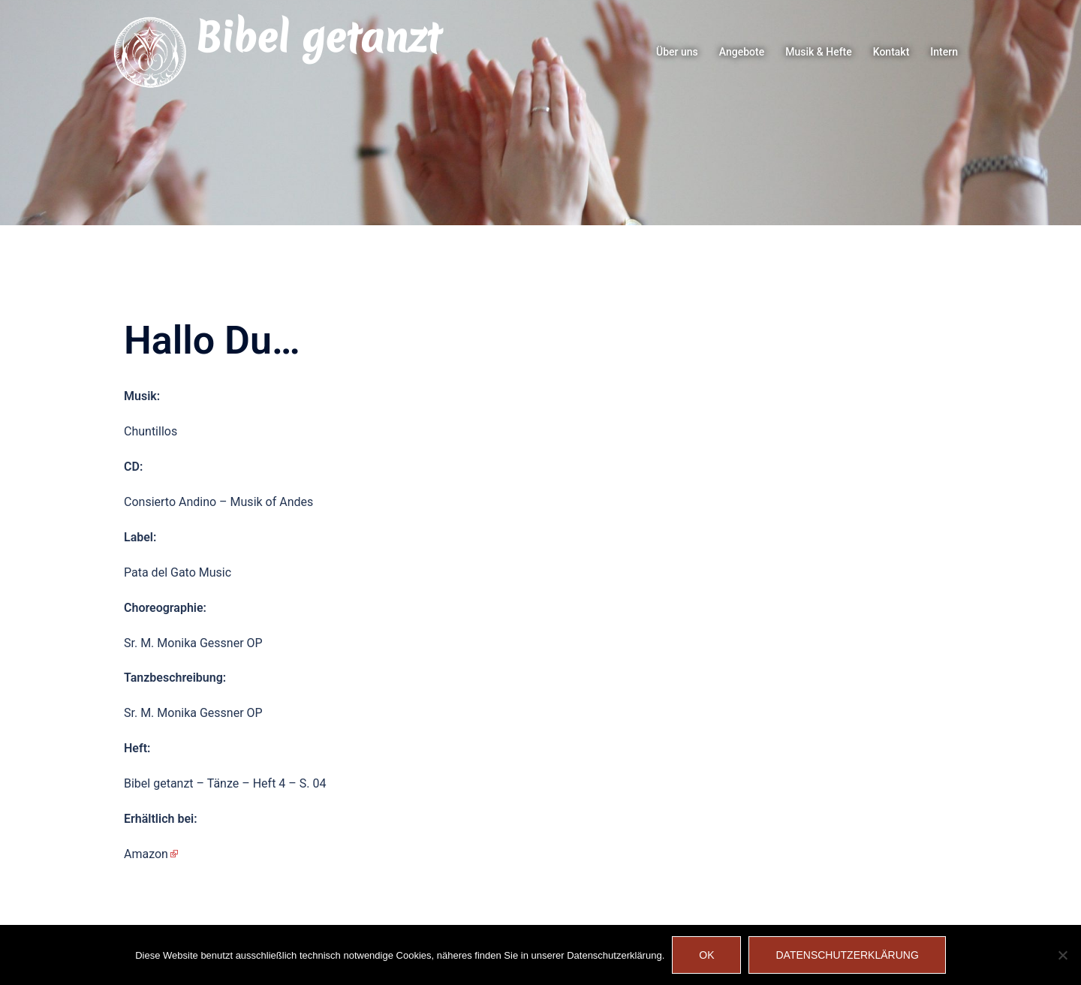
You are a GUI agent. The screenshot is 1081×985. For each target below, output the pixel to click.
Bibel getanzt (318, 38)
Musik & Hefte (818, 52)
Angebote (741, 52)
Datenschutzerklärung (846, 955)
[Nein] (1062, 954)
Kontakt (891, 52)
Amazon (146, 854)
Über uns (677, 52)
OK (706, 955)
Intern (944, 52)
